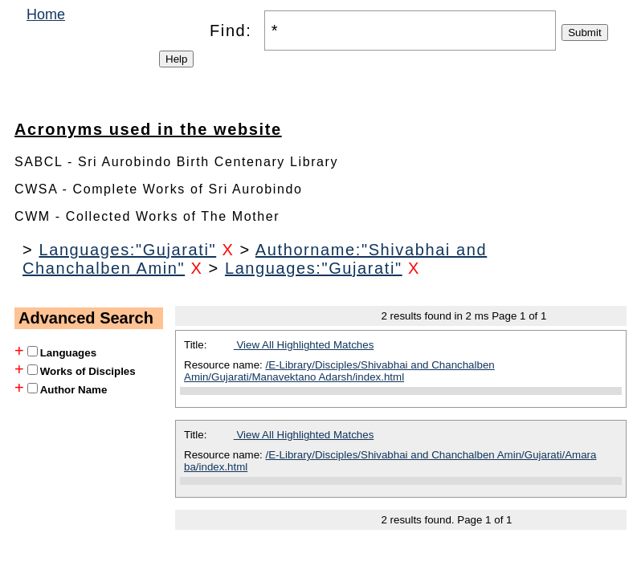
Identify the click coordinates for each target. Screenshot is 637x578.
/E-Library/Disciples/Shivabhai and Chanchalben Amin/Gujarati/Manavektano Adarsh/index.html (339, 371)
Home (46, 14)
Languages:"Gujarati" (127, 249)
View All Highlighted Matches (304, 345)
